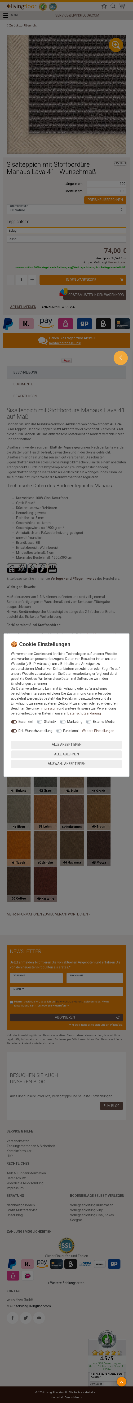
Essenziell (25, 721)
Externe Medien (104, 721)
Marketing (74, 721)
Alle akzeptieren (66, 744)
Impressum (49, 708)
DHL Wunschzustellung (35, 731)
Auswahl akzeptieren (66, 764)
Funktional (71, 731)
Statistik (50, 721)
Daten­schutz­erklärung (84, 713)
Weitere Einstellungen (98, 731)
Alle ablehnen (66, 754)
